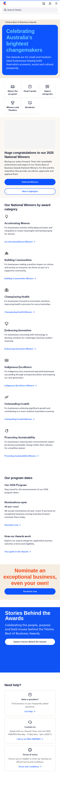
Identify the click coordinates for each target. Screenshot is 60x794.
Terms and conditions (30, 766)
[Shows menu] (56, 3)
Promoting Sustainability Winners (21, 456)
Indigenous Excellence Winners (20, 385)
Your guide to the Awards (17, 551)
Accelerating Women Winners (19, 241)
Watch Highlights (30, 191)
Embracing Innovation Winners (20, 348)
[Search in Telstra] (30, 10)
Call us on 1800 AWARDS (30, 739)
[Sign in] (50, 3)
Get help (30, 711)
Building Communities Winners (20, 278)
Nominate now (12, 525)
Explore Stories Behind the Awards (30, 641)
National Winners (30, 182)
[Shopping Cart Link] (44, 3)
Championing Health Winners (19, 312)
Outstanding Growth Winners (19, 419)
